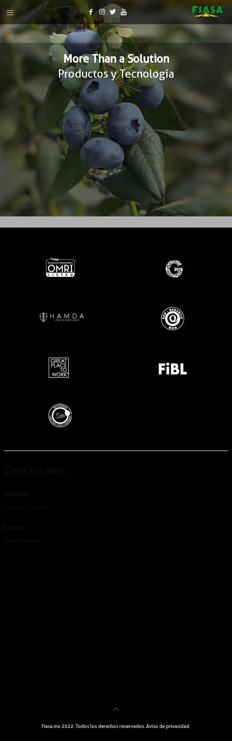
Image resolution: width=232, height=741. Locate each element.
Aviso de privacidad (167, 726)
